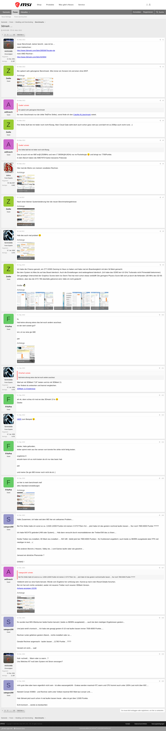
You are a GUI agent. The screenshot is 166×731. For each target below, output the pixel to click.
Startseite (6, 12)
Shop (39, 5)
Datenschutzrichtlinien (141, 724)
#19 (163, 654)
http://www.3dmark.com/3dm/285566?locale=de (36, 51)
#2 (163, 66)
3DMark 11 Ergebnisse (26, 389)
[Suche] (160, 12)
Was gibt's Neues (66, 5)
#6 (163, 163)
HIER (19, 419)
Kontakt (128, 724)
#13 (163, 415)
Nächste (20, 34)
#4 (163, 120)
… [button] (10, 34)
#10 (163, 315)
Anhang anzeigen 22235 (27, 588)
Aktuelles (24, 12)
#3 (163, 100)
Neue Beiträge (6, 17)
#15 (163, 478)
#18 (163, 618)
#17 (163, 568)
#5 (163, 140)
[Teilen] (160, 39)
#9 (163, 265)
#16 (163, 515)
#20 (163, 681)
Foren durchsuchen (20, 17)
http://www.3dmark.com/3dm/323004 (31, 57)
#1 (163, 39)
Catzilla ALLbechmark (82, 115)
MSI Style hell (6, 728)
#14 (163, 442)
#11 (163, 368)
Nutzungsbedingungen (158, 724)
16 (14, 34)
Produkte (50, 5)
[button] (29, 12)
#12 (163, 395)
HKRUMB (6, 30)
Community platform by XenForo (95, 728)
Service (81, 5)
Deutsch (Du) (19, 728)
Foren (15, 12)
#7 (163, 197)
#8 (163, 231)
